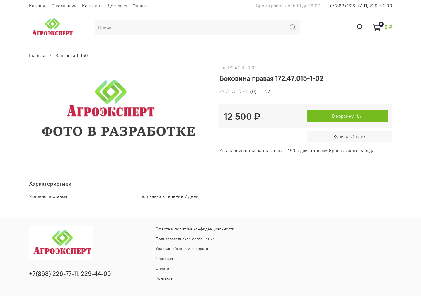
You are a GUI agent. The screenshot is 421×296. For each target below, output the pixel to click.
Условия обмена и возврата (182, 248)
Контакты (92, 5)
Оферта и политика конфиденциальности (195, 229)
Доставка (117, 5)
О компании (64, 5)
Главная (37, 55)
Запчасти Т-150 (71, 55)
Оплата (140, 5)
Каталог (37, 5)
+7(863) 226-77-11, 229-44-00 (360, 5)
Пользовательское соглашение (185, 239)
